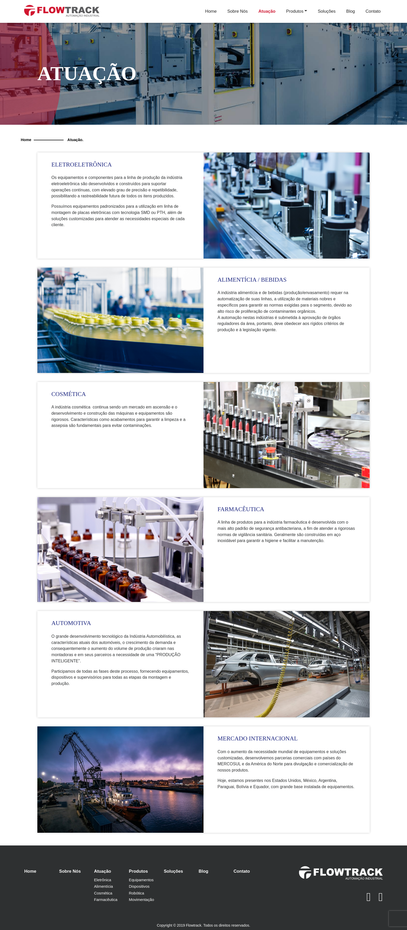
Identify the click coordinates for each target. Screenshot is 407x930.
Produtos (294, 11)
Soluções (327, 11)
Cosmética (103, 893)
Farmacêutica (105, 900)
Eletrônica (102, 880)
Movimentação (141, 900)
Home (210, 11)
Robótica (136, 893)
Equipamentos (141, 880)
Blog (350, 11)
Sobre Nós (237, 11)
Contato (373, 11)
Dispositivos (139, 886)
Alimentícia (103, 886)
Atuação (266, 11)
